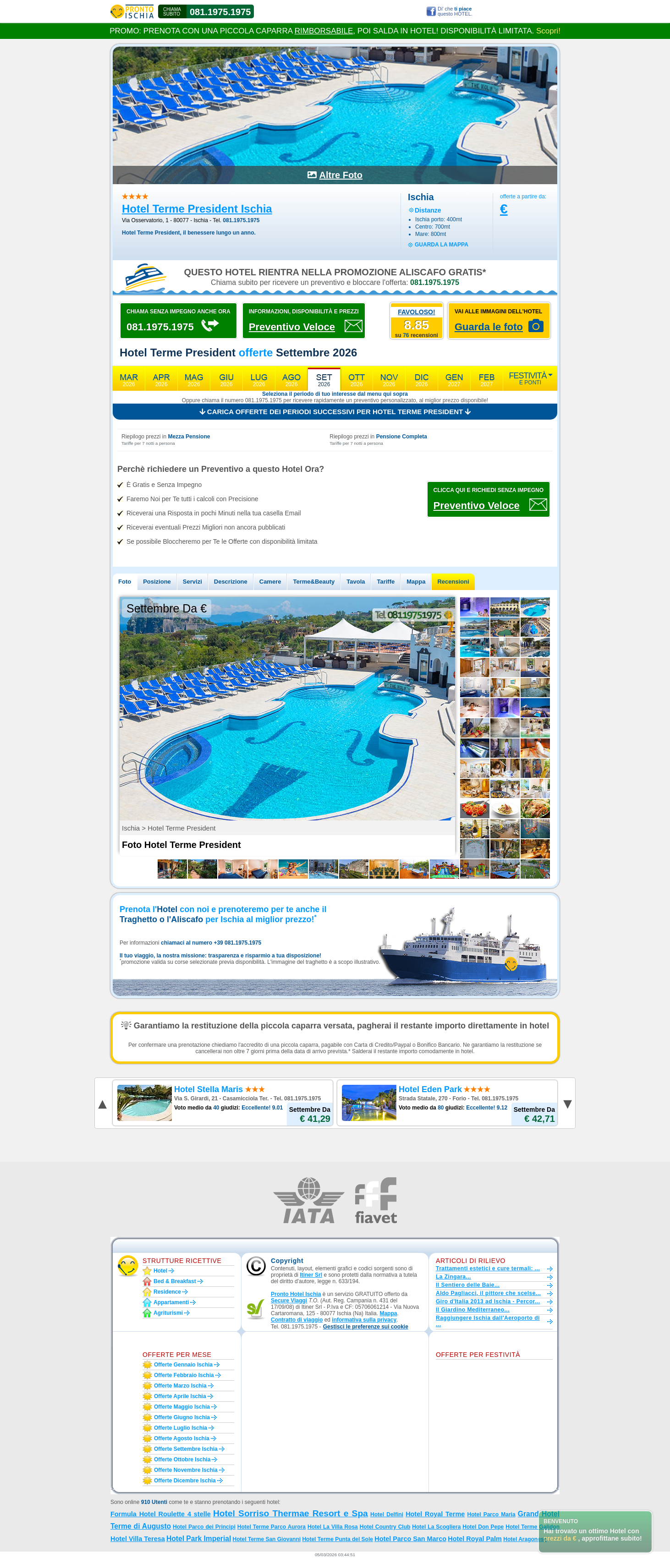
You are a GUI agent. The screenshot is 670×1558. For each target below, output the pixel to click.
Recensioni (453, 581)
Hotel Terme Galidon (532, 1527)
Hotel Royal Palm (475, 1538)
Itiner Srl (311, 1275)
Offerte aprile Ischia (180, 1396)
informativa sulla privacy (364, 1320)
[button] (366, 1327)
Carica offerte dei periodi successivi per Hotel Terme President (335, 411)
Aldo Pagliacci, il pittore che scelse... (488, 1293)
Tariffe (386, 581)
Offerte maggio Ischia (182, 1407)
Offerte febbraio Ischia (184, 1375)
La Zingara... (453, 1277)
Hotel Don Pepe (483, 1527)
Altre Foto (340, 175)
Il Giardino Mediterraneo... (473, 1310)
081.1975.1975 (220, 12)
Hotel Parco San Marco (410, 1538)
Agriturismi (168, 1313)
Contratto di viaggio (297, 1320)
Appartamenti (171, 1302)
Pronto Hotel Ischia (296, 1294)
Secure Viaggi (289, 1300)
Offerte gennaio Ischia (183, 1364)
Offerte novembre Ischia (186, 1470)
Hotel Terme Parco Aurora (271, 1527)
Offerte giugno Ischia (182, 1417)
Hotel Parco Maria (491, 1514)
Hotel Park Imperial (198, 1538)
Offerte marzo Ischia (180, 1386)
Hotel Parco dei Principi (204, 1527)
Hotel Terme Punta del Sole (337, 1539)
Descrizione (230, 581)
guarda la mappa (441, 244)
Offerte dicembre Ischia (185, 1480)
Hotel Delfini (386, 1514)
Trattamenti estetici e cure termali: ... (488, 1268)
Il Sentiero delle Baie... (468, 1285)
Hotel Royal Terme (435, 1514)
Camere (270, 581)
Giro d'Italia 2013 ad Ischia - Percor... (488, 1301)
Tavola (355, 581)
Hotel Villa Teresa (137, 1538)
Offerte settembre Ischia (186, 1449)
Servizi (192, 581)
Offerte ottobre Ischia (182, 1459)
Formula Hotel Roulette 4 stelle (160, 1514)
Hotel (160, 1271)
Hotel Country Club (385, 1527)
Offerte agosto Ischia (181, 1438)
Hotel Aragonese (525, 1539)
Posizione (157, 581)
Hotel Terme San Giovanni (267, 1539)
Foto (124, 581)
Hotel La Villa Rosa (333, 1527)
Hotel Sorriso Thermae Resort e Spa (290, 1513)
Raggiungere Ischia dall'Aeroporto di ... (488, 1321)
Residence (167, 1292)
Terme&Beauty (314, 581)
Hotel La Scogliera (436, 1527)
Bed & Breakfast (175, 1281)
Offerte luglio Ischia (180, 1428)
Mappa (415, 581)
